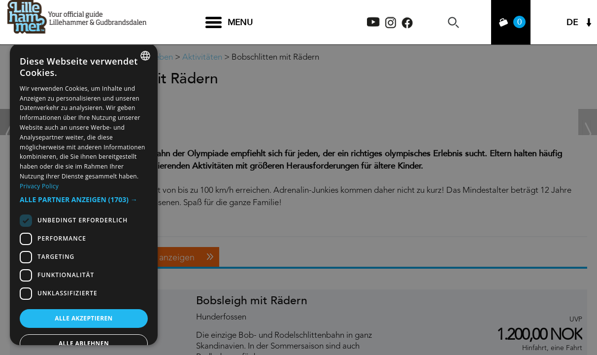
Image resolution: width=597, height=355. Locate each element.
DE (572, 22)
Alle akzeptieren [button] (84, 318)
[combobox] (145, 56)
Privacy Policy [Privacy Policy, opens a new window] (39, 186)
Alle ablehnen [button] (84, 343)
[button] (84, 199)
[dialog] (84, 194)
